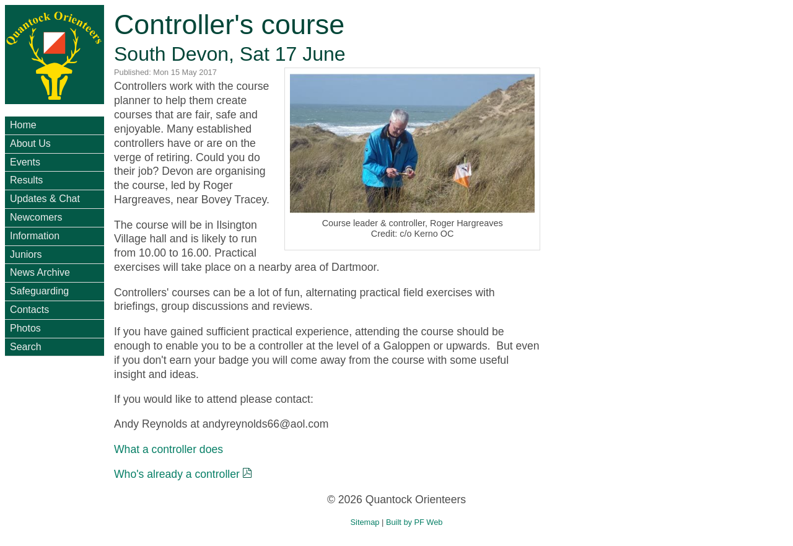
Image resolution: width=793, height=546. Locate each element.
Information (34, 236)
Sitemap (365, 522)
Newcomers (36, 217)
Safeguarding (39, 291)
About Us (30, 143)
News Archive (40, 272)
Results (26, 180)
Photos (25, 328)
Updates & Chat (45, 198)
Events (25, 162)
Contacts (29, 309)
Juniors (26, 254)
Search (26, 346)
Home (23, 125)
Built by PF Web (414, 522)
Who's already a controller (177, 474)
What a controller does (168, 449)
